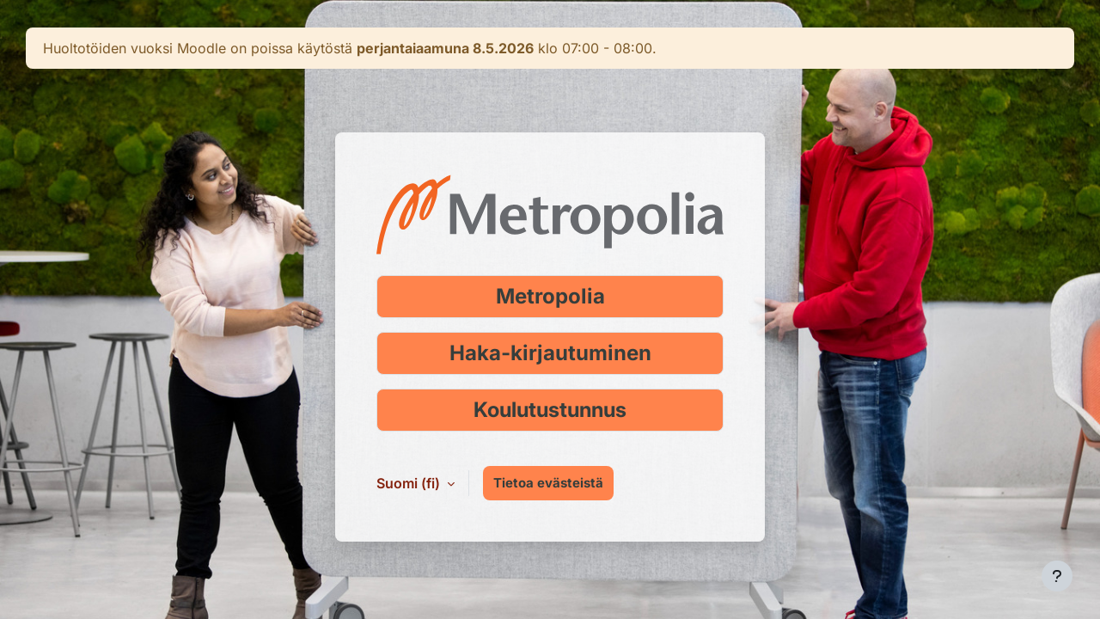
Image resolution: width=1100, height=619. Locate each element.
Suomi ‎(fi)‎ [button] (409, 483)
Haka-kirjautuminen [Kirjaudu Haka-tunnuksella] (550, 352)
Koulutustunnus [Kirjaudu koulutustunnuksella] (550, 409)
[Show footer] (1057, 576)
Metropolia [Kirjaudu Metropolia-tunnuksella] (550, 296)
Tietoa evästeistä (548, 483)
